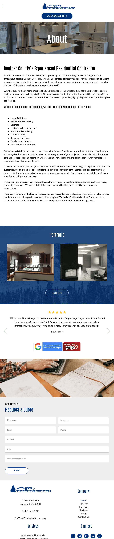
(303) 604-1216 (31, 511)
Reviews (84, 510)
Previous (5, 265)
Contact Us (83, 516)
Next (108, 265)
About (84, 500)
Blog (83, 513)
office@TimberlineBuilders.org (31, 518)
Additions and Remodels (33, 535)
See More (57, 292)
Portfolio (83, 507)
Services (84, 503)
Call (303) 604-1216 (57, 16)
